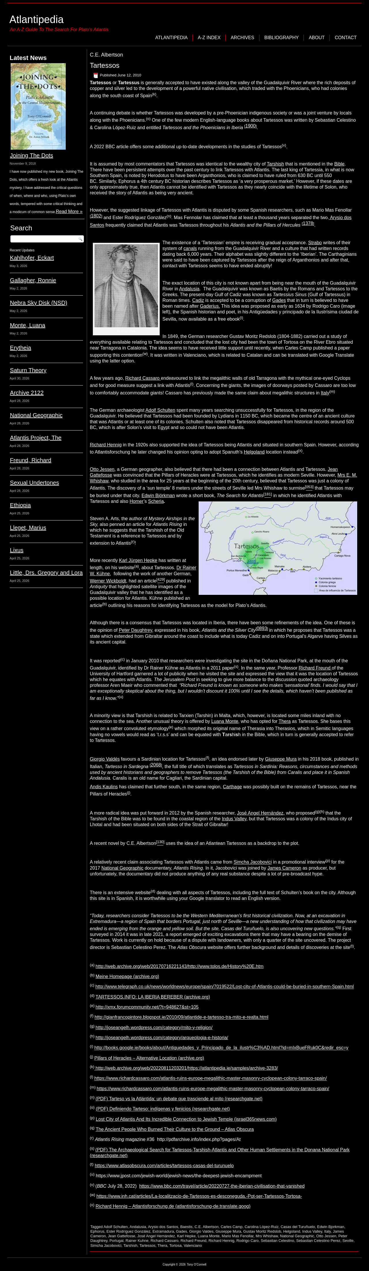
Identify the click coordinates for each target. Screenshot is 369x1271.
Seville (347, 1240)
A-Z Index (209, 37)
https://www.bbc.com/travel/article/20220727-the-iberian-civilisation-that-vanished (222, 1186)
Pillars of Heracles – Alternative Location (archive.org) (149, 1058)
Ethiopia (20, 505)
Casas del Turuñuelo (297, 1227)
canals (190, 248)
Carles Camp (231, 1227)
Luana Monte (224, 721)
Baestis (186, 1227)
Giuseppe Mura (281, 759)
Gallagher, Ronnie (33, 280)
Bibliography (281, 37)
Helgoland (254, 452)
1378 (308, 223)
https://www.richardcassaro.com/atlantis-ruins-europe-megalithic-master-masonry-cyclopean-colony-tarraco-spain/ (210, 1078)
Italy (325, 392)
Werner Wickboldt (108, 580)
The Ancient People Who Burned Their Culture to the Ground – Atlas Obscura (175, 1129)
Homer (136, 501)
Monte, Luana (27, 325)
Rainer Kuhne (137, 1240)
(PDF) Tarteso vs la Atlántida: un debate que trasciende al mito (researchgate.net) (179, 1098)
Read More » (69, 211)
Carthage (232, 786)
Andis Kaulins (104, 786)
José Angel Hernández (156, 1236)
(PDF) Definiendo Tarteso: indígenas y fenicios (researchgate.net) (163, 1109)
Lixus (17, 550)
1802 (96, 215)
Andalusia (189, 288)
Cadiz (198, 300)
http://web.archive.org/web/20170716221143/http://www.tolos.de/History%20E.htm (180, 966)
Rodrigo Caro (247, 1240)
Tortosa (175, 1245)
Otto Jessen (102, 469)
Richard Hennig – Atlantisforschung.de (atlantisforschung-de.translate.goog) (173, 1206)
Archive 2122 (27, 393)
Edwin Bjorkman (330, 1227)
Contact (346, 37)
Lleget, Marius (28, 527)
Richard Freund (193, 1240)
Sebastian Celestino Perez (318, 1240)
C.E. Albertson (207, 1227)
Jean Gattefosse (121, 1236)
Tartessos (105, 65)
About (317, 37)
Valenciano (193, 1245)
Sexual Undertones (34, 483)
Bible (339, 163)
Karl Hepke (186, 1236)
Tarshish (275, 163)
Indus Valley (234, 818)
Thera (285, 721)
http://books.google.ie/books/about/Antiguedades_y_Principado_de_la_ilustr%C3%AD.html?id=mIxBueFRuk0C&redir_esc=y (221, 1048)
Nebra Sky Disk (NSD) (38, 303)
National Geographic (36, 415)
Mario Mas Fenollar (238, 1236)
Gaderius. (210, 306)
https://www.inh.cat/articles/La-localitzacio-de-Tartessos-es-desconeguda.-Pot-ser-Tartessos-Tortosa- (199, 1196)
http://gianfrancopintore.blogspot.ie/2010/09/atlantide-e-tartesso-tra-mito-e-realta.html (181, 1017)
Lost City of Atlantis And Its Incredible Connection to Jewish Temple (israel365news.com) (186, 1119)
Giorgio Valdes (201, 1231)
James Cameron (284, 868)
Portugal (116, 1240)
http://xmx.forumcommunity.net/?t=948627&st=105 (147, 1007)
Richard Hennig (106, 444)
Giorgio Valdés (105, 759)
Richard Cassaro (143, 378)
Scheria (156, 501)
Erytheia (20, 348)
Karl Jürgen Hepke (138, 560)
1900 (250, 125)
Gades (279, 300)
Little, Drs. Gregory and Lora (46, 572)
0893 (262, 628)
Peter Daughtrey (135, 630)
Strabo (315, 242)
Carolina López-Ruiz (261, 1227)
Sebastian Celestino (277, 1240)
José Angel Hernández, (261, 813)
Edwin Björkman (158, 495)
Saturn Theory (28, 370)
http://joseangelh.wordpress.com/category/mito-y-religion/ (154, 1027)
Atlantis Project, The (36, 438)
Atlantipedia (37, 19)
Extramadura (163, 1231)
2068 (156, 764)
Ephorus (97, 1231)
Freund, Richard (30, 460)
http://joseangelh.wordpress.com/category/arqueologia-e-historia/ (162, 1037)
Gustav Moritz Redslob (262, 1231)
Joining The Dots (31, 155)
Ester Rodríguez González (128, 1231)
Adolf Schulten (160, 410)
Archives (242, 37)
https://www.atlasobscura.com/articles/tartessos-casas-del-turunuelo (164, 1165)
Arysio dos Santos (163, 1227)
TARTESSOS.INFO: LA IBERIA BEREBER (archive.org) (153, 996)
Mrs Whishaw (267, 1236)
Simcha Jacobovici (253, 862)
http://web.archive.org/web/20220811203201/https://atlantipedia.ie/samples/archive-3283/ (186, 1068)
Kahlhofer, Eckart (32, 258)
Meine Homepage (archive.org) (127, 976)
